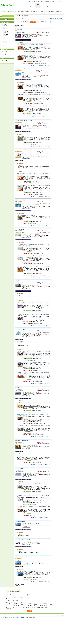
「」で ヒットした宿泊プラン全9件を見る (41, 277)
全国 (23, 15)
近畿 (3, 41)
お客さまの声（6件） (19, 471)
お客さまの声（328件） (20, 124)
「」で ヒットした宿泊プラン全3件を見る (41, 116)
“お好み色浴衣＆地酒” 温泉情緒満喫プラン (26, 55)
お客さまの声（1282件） (20, 32)
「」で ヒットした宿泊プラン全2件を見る (41, 65)
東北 (3, 27)
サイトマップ (40, 1)
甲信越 (4, 37)
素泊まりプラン (20, 456)
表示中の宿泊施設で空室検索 (57, 18)
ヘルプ (29, 1)
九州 (3, 45)
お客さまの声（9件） (19, 390)
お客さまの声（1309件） (20, 72)
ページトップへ (61, 615)
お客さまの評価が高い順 (41, 21)
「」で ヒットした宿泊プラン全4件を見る (41, 517)
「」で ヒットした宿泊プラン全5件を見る (41, 436)
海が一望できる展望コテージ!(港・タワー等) (28, 571)
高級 (3, 53)
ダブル (27, 607)
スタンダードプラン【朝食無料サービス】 (26, 215)
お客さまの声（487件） (20, 232)
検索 (29, 611)
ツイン (31, 607)
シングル (16, 607)
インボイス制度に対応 (7, 62)
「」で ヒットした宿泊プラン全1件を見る (41, 146)
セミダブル (22, 607)
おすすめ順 (21, 21)
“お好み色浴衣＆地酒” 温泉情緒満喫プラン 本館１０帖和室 (30, 44)
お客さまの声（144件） (20, 443)
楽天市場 (53, 1)
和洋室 (46, 607)
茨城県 (5, 30)
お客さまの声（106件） (20, 153)
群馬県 (5, 32)
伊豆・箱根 (5, 35)
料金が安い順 (26, 21)
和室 (42, 607)
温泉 (3, 54)
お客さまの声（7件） (19, 331)
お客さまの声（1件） (19, 560)
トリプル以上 (37, 607)
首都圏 (4, 34)
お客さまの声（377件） (20, 203)
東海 (3, 39)
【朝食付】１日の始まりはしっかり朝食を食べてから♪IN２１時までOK (32, 362)
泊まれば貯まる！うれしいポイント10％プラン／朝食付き (29, 84)
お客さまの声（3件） (19, 283)
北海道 (4, 25)
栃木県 (5, 31)
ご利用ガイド (34, 1)
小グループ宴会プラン (22, 136)
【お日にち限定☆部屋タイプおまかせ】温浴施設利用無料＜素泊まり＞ (32, 255)
